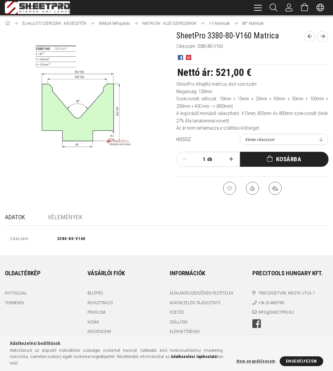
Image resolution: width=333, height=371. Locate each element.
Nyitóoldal (16, 294)
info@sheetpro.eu (276, 313)
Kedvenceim (99, 333)
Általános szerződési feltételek (201, 294)
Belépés (95, 294)
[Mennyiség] (200, 159)
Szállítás (178, 323)
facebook (256, 325)
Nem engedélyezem (255, 361)
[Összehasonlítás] (275, 188)
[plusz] (231, 159)
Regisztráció (100, 304)
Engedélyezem (301, 361)
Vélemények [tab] (65, 217)
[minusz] (185, 159)
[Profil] (289, 7)
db (209, 159)
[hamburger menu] (258, 7)
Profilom (96, 313)
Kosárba (288, 159)
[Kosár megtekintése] (305, 7)
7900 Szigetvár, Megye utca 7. (286, 294)
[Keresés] (273, 7)
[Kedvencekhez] (229, 188)
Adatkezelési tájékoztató (195, 304)
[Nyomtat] (252, 188)
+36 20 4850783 (271, 304)
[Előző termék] (309, 36)
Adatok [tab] (15, 217)
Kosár (93, 323)
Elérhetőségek (185, 333)
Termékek (14, 304)
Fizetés (177, 313)
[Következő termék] (322, 36)
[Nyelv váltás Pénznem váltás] (320, 7)
